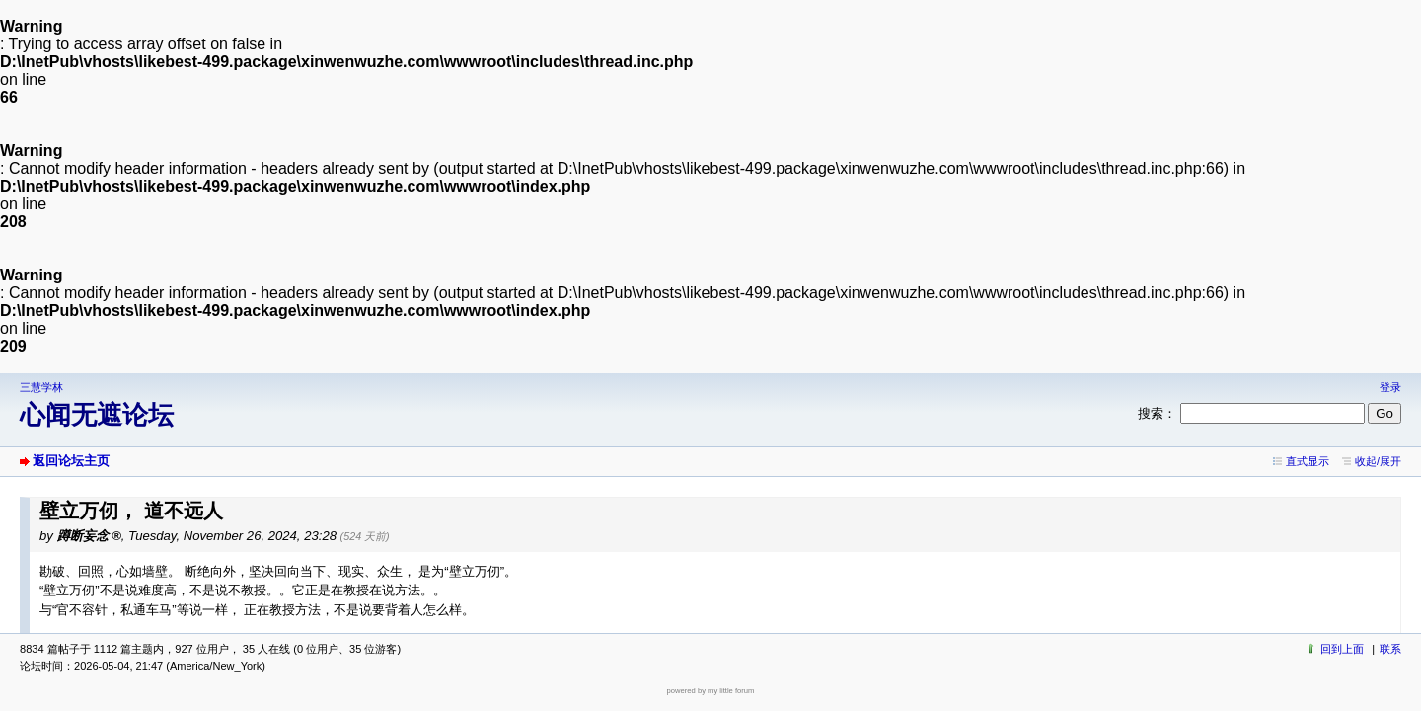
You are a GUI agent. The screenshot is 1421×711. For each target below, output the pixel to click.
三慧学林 (41, 387)
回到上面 (1342, 649)
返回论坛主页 (71, 460)
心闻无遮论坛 (97, 415)
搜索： (1157, 413)
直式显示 (1307, 461)
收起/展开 (1378, 461)
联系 (1390, 649)
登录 (1390, 387)
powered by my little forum (711, 690)
